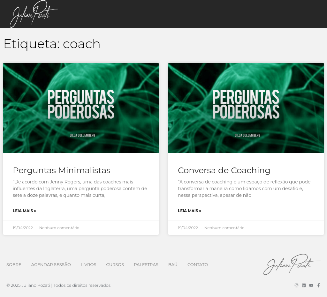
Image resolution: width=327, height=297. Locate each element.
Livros (88, 264)
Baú (173, 264)
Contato (197, 264)
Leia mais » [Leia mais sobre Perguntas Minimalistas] (24, 210)
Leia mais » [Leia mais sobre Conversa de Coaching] (189, 210)
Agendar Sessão (51, 264)
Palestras (146, 264)
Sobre (13, 264)
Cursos (115, 264)
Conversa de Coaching (224, 170)
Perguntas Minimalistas (61, 170)
